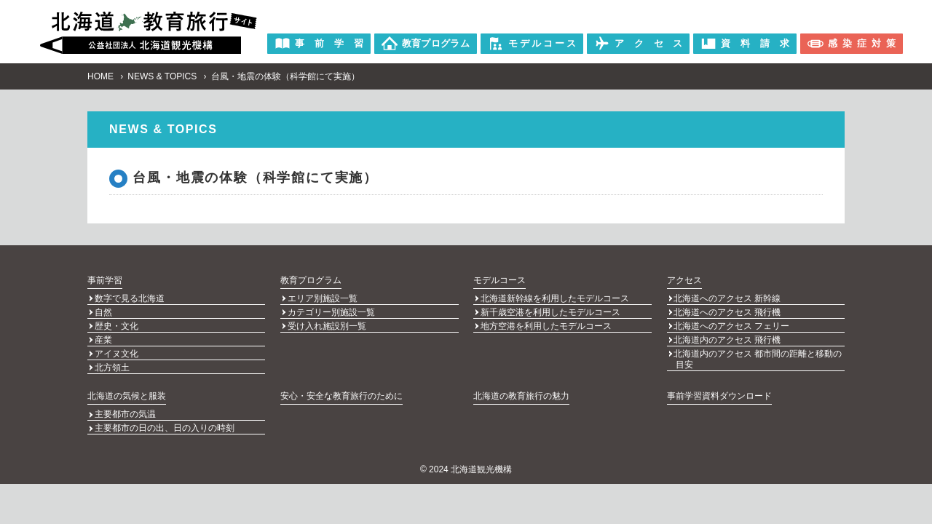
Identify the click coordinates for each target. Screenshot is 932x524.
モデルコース (499, 280)
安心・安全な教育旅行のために (341, 392)
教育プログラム (310, 280)
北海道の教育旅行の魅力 (521, 392)
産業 (103, 338)
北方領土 (112, 365)
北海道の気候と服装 (126, 392)
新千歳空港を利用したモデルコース (550, 312)
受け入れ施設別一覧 (327, 325)
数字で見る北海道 (130, 299)
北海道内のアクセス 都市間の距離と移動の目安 (758, 357)
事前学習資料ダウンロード (719, 392)
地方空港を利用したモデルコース (546, 325)
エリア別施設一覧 (323, 299)
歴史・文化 (116, 325)
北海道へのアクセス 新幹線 (727, 299)
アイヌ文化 (116, 351)
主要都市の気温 (125, 411)
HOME (100, 76)
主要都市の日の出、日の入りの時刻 (164, 424)
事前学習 (104, 280)
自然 (103, 312)
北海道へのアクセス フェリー (731, 325)
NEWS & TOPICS (162, 76)
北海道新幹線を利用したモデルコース (555, 299)
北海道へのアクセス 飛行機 (727, 312)
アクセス (684, 280)
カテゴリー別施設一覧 (331, 312)
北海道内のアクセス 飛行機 (727, 338)
